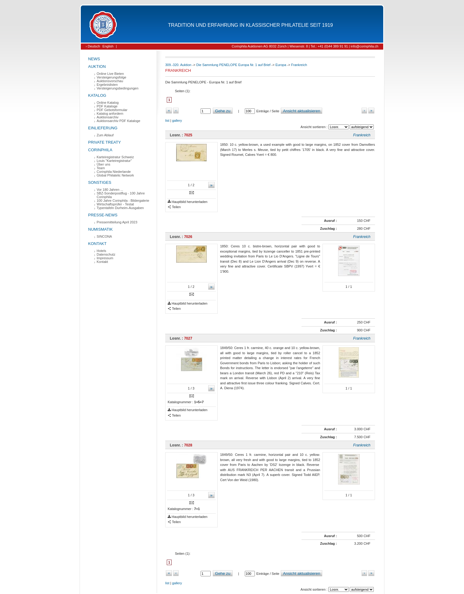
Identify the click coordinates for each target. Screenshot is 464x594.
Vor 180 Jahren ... (110, 189)
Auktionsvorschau (110, 81)
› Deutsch (93, 46)
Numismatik (100, 229)
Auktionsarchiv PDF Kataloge (118, 121)
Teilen (174, 207)
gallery (177, 120)
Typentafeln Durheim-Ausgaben (120, 208)
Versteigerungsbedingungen (117, 88)
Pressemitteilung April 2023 (117, 222)
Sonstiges (99, 182)
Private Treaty (104, 142)
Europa (280, 65)
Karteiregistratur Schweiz (115, 157)
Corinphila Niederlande (114, 171)
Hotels (101, 251)
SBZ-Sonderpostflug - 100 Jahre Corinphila (121, 195)
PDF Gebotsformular (112, 110)
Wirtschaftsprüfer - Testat (115, 204)
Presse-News (102, 215)
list (167, 120)
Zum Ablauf (105, 135)
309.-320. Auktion (178, 65)
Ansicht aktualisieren (301, 111)
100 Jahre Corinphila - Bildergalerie (123, 200)
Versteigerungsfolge (111, 77)
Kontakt (97, 243)
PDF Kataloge (107, 106)
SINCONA (104, 236)
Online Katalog (108, 102)
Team (101, 168)
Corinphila (100, 150)
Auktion (97, 66)
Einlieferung (102, 128)
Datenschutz (106, 254)
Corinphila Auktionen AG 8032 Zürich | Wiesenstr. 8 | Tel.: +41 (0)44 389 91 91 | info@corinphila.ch (305, 46)
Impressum (105, 258)
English (107, 46)
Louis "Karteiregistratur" (114, 160)
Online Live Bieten (110, 73)
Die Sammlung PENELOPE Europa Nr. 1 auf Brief (233, 65)
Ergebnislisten (107, 84)
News (94, 59)
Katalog (97, 95)
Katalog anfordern (110, 113)
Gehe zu (222, 111)
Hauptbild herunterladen (187, 202)
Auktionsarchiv (108, 117)
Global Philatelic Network (115, 175)
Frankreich (299, 65)
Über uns (103, 164)
